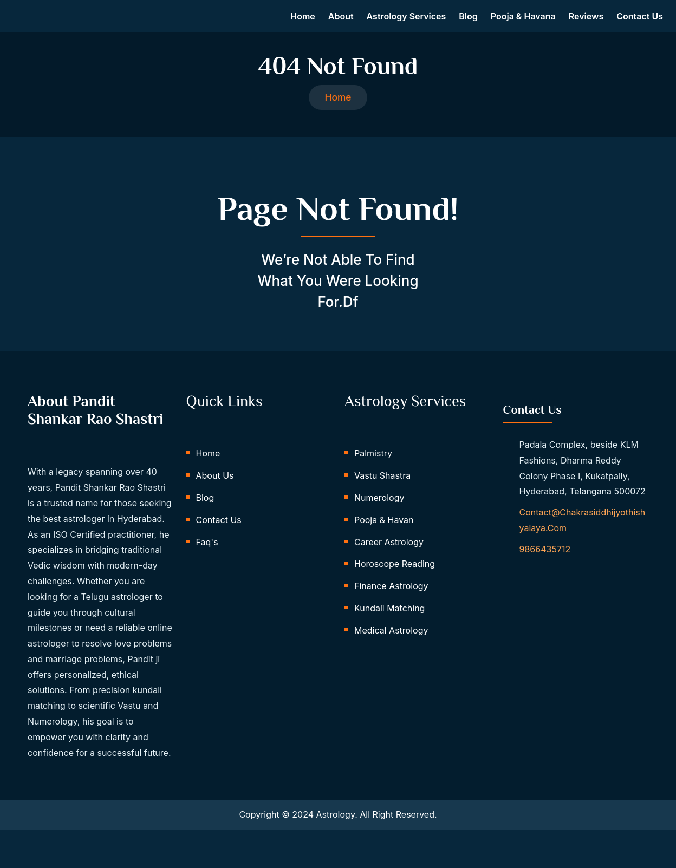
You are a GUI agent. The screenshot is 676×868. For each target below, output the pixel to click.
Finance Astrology (391, 601)
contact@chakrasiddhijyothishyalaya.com (582, 532)
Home (302, 20)
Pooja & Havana (523, 20)
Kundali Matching (389, 622)
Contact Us (219, 534)
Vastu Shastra (382, 490)
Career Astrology (389, 556)
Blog (468, 20)
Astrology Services (406, 20)
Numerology (379, 512)
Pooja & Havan (383, 534)
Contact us (639, 20)
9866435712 (545, 561)
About (341, 20)
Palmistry (373, 468)
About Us (215, 490)
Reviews (586, 20)
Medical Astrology (391, 644)
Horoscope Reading (394, 578)
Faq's (207, 556)
